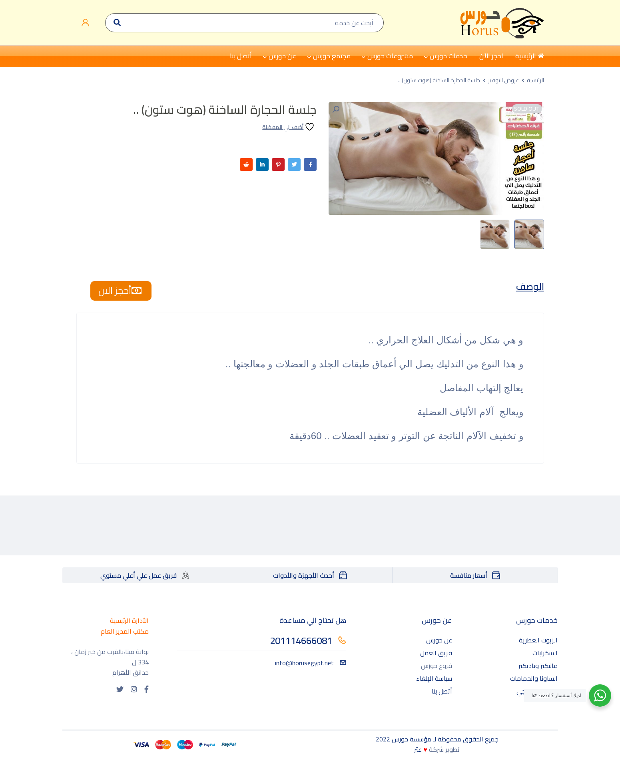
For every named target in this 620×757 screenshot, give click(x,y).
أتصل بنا (442, 692)
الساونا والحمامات (534, 679)
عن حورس (439, 640)
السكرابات (545, 653)
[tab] (529, 287)
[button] (336, 109)
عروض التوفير (503, 80)
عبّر (418, 750)
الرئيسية (535, 80)
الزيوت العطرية (538, 640)
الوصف (529, 287)
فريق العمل (436, 653)
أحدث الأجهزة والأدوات (303, 576)
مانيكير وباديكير (538, 666)
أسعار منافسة (468, 576)
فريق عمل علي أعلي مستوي (138, 576)
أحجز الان (121, 291)
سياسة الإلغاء (434, 679)
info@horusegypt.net (310, 663)
